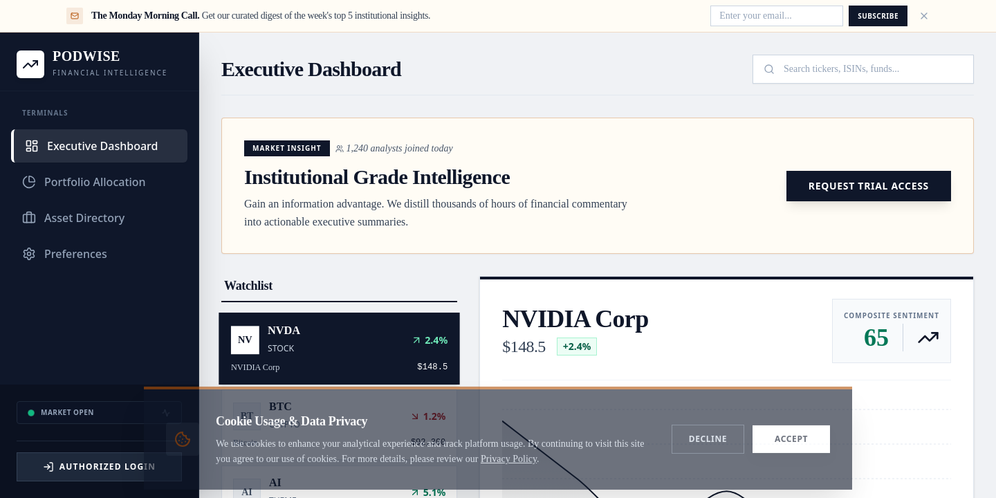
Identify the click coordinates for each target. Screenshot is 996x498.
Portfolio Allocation (84, 182)
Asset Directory (73, 217)
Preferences (64, 253)
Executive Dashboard (91, 146)
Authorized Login (99, 466)
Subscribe (878, 16)
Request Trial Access (869, 185)
